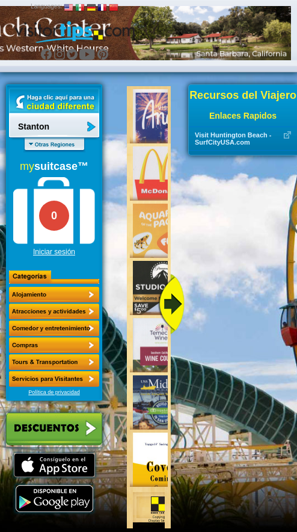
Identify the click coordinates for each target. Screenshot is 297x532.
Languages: (46, 6)
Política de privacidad (54, 392)
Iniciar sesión (54, 252)
